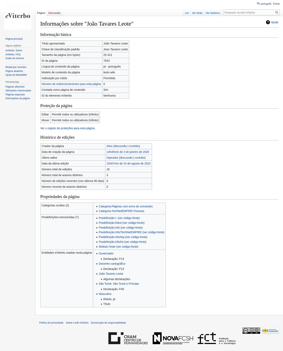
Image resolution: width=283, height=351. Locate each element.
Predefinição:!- (108, 218)
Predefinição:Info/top (111, 237)
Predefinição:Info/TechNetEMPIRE (120, 232)
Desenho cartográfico (112, 263)
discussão (120, 146)
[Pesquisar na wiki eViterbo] (251, 12)
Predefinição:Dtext (110, 222)
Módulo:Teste (107, 246)
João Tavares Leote (111, 273)
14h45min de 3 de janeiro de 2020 (128, 151)
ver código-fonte (129, 218)
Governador (106, 253)
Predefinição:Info (109, 227)
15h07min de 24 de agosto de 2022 (129, 163)
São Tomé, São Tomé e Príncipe (119, 283)
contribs (134, 146)
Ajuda (274, 22)
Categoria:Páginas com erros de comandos (126, 206)
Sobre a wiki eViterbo (77, 322)
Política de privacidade (51, 322)
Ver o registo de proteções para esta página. (68, 128)
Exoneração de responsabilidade (108, 322)
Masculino (105, 294)
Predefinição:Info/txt (111, 241)
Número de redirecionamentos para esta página (71, 84)
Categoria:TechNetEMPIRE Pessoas (121, 211)
